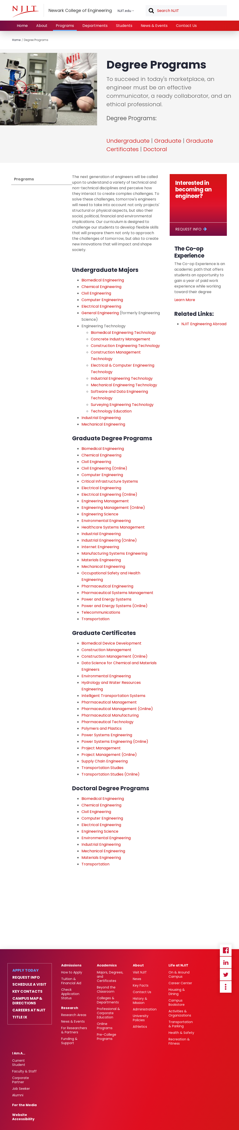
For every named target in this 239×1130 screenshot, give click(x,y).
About (41, 25)
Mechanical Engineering (103, 424)
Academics (107, 965)
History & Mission (140, 1000)
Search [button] (151, 11)
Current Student (18, 1062)
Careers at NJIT (29, 1010)
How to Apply (71, 972)
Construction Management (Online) (114, 656)
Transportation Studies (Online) (110, 774)
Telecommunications (100, 612)
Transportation (95, 619)
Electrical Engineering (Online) (109, 494)
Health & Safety (181, 1033)
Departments (95, 25)
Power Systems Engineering (106, 735)
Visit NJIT (140, 972)
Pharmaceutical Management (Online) (117, 708)
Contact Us (186, 25)
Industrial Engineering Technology (122, 378)
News (137, 979)
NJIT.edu (124, 10)
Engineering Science (100, 514)
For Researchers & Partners (74, 1030)
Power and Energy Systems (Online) (114, 606)
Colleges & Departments (108, 1000)
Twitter (226, 975)
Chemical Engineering (101, 286)
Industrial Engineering (101, 417)
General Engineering (100, 313)
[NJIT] (25, 11)
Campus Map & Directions (27, 1001)
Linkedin (226, 962)
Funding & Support (69, 1041)
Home (22, 25)
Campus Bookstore (177, 1002)
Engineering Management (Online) (113, 507)
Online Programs (104, 1026)
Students (124, 25)
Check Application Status (70, 994)
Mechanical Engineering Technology (124, 385)
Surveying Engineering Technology (122, 404)
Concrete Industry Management (121, 339)
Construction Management (106, 649)
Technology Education (111, 411)
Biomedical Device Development (111, 643)
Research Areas (73, 1015)
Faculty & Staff (24, 1071)
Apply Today (25, 970)
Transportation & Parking (181, 1024)
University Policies (140, 1018)
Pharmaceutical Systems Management (117, 592)
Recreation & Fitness (179, 1041)
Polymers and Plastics (101, 728)
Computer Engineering (102, 300)
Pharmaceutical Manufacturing (110, 715)
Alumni (17, 1095)
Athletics (140, 1026)
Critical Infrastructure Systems (109, 481)
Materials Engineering (101, 560)
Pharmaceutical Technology (107, 722)
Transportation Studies (102, 767)
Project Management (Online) (109, 754)
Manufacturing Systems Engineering (114, 553)
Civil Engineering (96, 293)
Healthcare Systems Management (113, 527)
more (226, 987)
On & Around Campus (179, 974)
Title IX (19, 1017)
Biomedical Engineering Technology (123, 332)
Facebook (226, 950)
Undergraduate (128, 141)
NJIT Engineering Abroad (203, 324)
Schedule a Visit (29, 984)
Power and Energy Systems (106, 599)
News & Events (154, 25)
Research (69, 1008)
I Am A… (18, 1053)
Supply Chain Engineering (104, 761)
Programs (65, 25)
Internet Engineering (100, 547)
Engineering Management (105, 501)
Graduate (167, 141)
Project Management (101, 748)
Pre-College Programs (106, 1036)
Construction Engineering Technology (125, 345)
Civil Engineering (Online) (104, 468)
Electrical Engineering (101, 306)
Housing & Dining (177, 992)
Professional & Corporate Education (108, 1013)
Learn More (184, 300)
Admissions (71, 965)
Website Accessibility (23, 1117)
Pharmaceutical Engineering (107, 586)
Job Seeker (21, 1088)
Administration (145, 1009)
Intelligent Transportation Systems (113, 695)
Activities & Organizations (180, 1013)
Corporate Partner (20, 1080)
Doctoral (155, 149)
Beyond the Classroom (106, 989)
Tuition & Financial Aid (71, 981)
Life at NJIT (178, 965)
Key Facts (140, 985)
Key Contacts (27, 991)
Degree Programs (36, 40)
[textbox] (186, 10)
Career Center (180, 983)
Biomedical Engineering (102, 280)
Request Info (188, 229)
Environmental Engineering (106, 520)
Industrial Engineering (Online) (109, 540)
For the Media (24, 1105)
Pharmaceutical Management (109, 702)
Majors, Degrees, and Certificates (110, 976)
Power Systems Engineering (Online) (114, 741)
